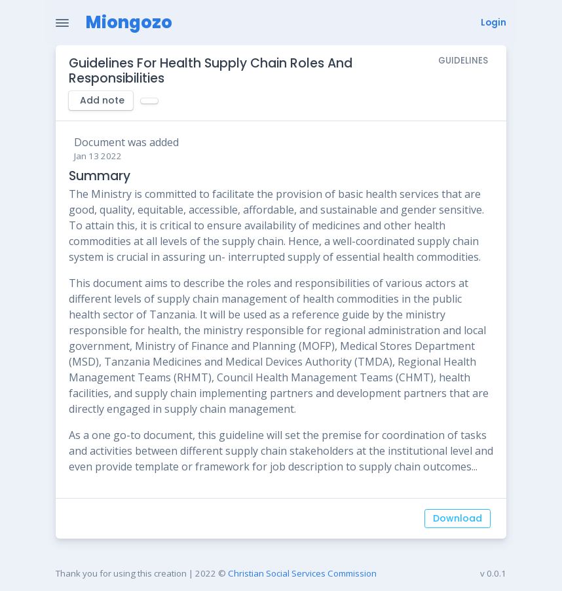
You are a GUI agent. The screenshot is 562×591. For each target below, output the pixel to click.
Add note (102, 100)
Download (457, 518)
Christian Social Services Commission (302, 573)
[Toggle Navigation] (62, 23)
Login (493, 22)
